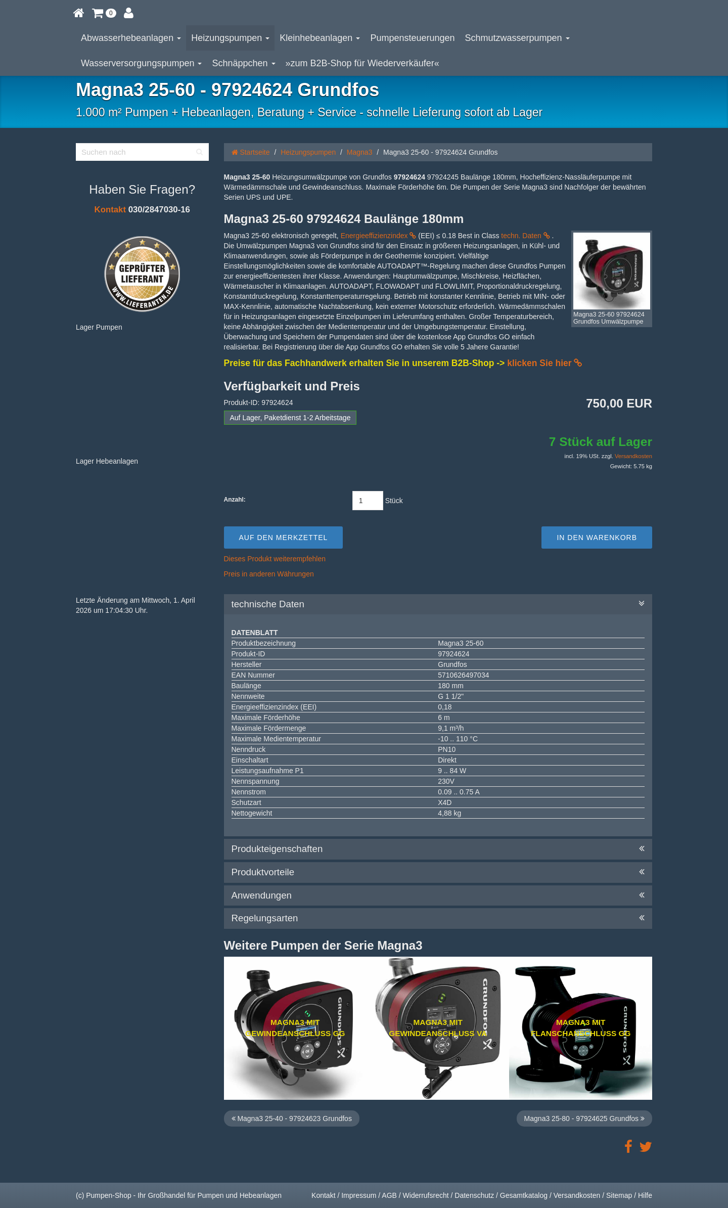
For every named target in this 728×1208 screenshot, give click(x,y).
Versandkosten (633, 456)
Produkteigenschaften (438, 849)
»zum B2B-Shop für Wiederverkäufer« (362, 63)
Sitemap (619, 1195)
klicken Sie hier (544, 363)
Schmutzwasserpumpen (517, 38)
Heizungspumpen (230, 38)
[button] (104, 12)
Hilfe (645, 1195)
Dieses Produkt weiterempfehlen (275, 559)
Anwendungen (438, 895)
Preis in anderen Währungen (269, 574)
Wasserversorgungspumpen (141, 63)
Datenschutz (474, 1195)
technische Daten (438, 604)
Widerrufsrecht (426, 1195)
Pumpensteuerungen (412, 38)
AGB (389, 1195)
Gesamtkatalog (524, 1195)
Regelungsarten (438, 918)
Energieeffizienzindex (379, 236)
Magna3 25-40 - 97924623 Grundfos (292, 1118)
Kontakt (110, 209)
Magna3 (360, 152)
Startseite (251, 152)
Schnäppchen (243, 63)
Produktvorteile (438, 872)
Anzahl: (235, 499)
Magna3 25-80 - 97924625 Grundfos (584, 1118)
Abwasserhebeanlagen (131, 38)
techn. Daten (525, 236)
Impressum (358, 1195)
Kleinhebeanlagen (320, 38)
